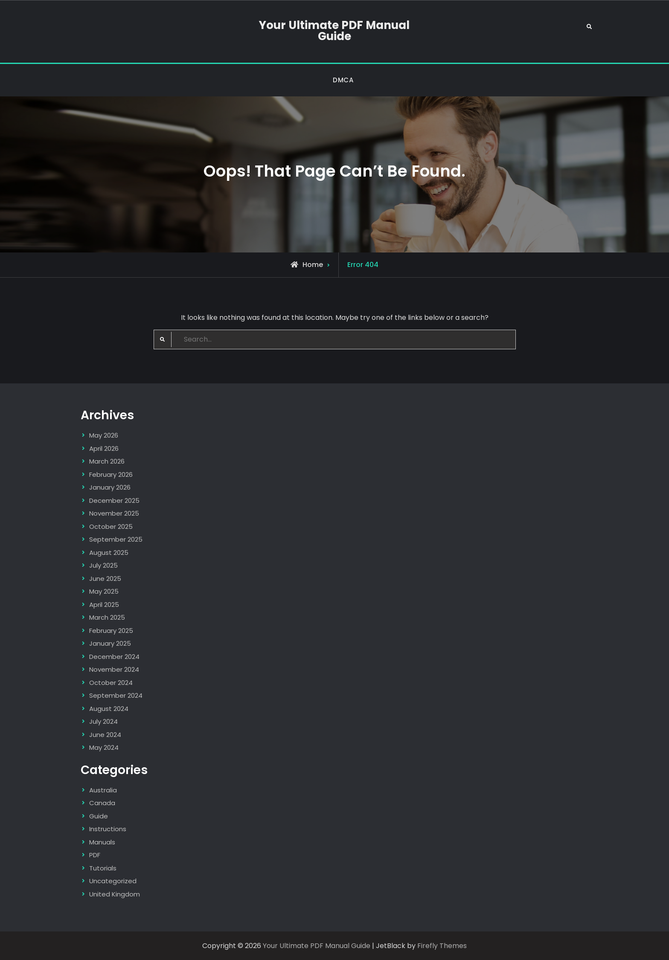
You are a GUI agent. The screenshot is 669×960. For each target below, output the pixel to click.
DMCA (343, 79)
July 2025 (103, 565)
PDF (94, 854)
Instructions (107, 828)
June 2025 (105, 578)
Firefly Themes (442, 946)
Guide (98, 816)
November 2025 (114, 513)
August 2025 (108, 552)
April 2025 (104, 604)
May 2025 (104, 591)
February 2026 (111, 474)
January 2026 (110, 487)
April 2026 (104, 448)
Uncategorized (113, 880)
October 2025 (111, 526)
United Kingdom (114, 894)
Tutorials (102, 868)
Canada (102, 802)
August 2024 (108, 708)
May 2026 (103, 435)
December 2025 (114, 500)
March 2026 (107, 461)
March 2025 (107, 617)
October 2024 (111, 682)
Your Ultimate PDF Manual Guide (334, 30)
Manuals (102, 842)
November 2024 (114, 669)
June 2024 (105, 734)
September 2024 (116, 695)
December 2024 (114, 656)
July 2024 (103, 721)
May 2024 (104, 747)
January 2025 (110, 643)
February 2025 (111, 630)
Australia (103, 790)
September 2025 (116, 539)
